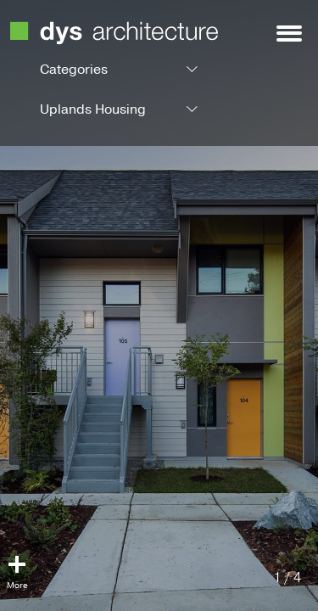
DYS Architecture (114, 33)
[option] (159, 305)
